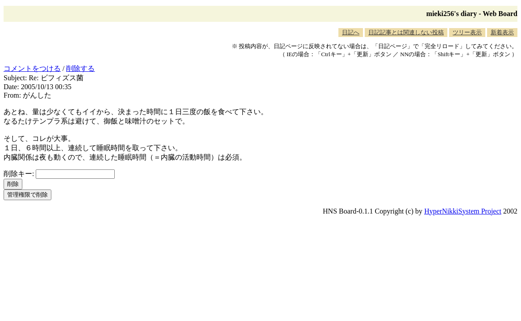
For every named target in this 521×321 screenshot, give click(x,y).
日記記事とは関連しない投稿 (406, 32)
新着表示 (502, 32)
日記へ (350, 32)
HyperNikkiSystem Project (462, 211)
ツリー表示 (467, 32)
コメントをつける (32, 68)
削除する (80, 68)
